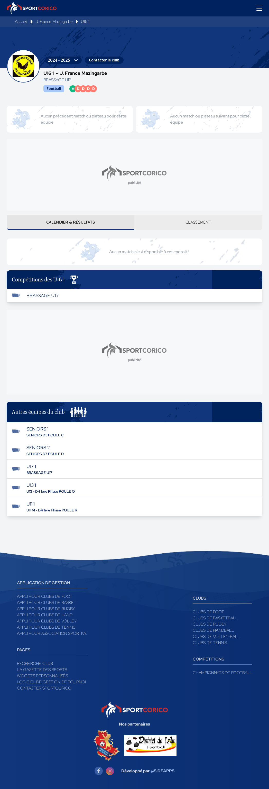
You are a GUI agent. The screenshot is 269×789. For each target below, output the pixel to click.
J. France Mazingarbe (54, 21)
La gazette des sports (42, 669)
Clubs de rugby (210, 624)
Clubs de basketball (215, 618)
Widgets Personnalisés (42, 675)
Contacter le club (104, 60)
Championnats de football (222, 672)
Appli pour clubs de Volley (47, 621)
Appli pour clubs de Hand (44, 615)
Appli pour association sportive (52, 633)
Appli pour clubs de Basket (46, 602)
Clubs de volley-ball (216, 636)
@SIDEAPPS (162, 771)
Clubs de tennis (210, 642)
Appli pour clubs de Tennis (46, 627)
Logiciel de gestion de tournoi (51, 682)
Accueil (21, 21)
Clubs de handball (213, 630)
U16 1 (85, 21)
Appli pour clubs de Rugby (46, 608)
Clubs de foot (208, 611)
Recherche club (35, 663)
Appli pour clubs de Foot (44, 596)
